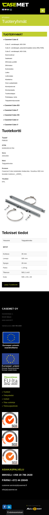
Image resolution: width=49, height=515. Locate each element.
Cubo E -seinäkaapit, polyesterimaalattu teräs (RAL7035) (24, 48)
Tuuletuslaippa (10, 93)
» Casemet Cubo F (10, 110)
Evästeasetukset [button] (15, 512)
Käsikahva (8, 79)
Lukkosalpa (9, 76)
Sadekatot (8, 58)
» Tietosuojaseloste (10, 406)
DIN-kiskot (8, 65)
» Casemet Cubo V (10, 125)
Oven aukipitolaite (11, 83)
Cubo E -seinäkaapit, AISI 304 (15, 44)
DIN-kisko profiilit (11, 62)
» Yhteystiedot (8, 395)
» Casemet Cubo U (10, 120)
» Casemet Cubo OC (11, 115)
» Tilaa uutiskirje (8, 402)
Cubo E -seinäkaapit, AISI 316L (15, 51)
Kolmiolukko (9, 69)
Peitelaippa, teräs (11, 97)
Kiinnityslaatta (10, 90)
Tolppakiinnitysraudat (12, 100)
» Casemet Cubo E (10, 39)
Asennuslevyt (9, 55)
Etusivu (5, 17)
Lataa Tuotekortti (10, 285)
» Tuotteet (6, 392)
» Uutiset (5, 399)
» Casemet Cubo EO (11, 105)
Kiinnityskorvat (10, 86)
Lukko (7, 72)
